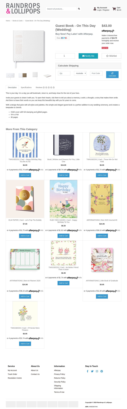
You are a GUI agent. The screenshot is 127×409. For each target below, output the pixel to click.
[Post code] (96, 73)
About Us (34, 370)
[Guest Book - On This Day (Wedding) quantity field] (65, 56)
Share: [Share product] (62, 38)
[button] (101, 9)
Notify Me (88, 56)
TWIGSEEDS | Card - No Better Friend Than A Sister (64, 268)
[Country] (80, 73)
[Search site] (79, 9)
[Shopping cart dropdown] (116, 9)
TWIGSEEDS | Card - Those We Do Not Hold (101, 160)
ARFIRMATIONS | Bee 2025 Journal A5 (102, 220)
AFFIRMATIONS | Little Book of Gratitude (102, 281)
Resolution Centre (15, 378)
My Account (12, 370)
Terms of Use (59, 392)
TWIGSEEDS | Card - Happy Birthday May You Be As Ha (25, 160)
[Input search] (61, 9)
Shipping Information (58, 387)
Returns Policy (59, 378)
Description (12, 87)
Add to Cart (25, 175)
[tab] (12, 87)
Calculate (112, 74)
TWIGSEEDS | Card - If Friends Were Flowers (25, 329)
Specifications (26, 87)
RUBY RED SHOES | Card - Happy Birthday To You (63, 221)
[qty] (64, 73)
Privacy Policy (59, 374)
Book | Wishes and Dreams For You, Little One (64, 160)
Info (41, 170)
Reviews (45, 87)
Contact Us (35, 374)
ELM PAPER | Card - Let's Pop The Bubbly (25, 220)
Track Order (12, 374)
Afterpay (57, 370)
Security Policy (59, 382)
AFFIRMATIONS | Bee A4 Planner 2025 (25, 281)
